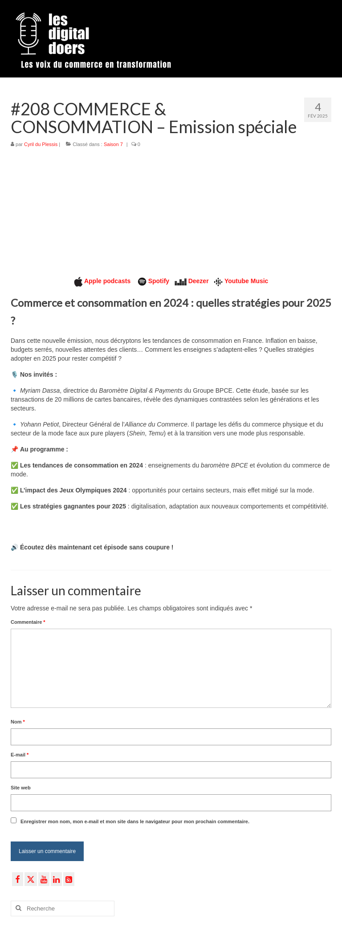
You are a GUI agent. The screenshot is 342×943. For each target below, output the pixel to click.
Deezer (198, 281)
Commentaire (28, 622)
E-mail (19, 754)
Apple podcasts (108, 281)
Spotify (158, 281)
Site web (21, 787)
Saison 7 (113, 144)
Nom (18, 721)
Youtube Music (246, 281)
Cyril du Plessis (40, 144)
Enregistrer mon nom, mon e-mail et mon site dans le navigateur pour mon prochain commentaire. (134, 821)
